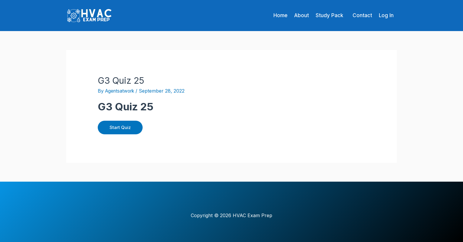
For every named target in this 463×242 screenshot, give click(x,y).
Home (270, 15)
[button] (325, 15)
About (293, 15)
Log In (385, 15)
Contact (359, 15)
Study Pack (324, 15)
